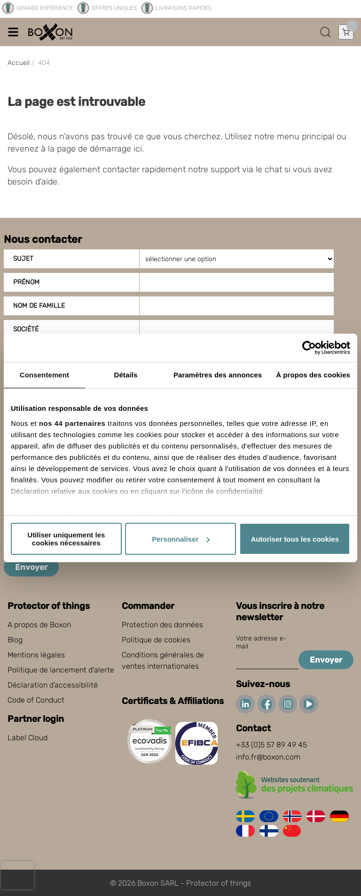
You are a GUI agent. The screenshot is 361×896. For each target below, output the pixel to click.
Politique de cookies (156, 639)
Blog (15, 639)
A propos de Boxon (39, 624)
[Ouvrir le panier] (345, 32)
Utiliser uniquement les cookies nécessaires (66, 539)
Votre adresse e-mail (261, 642)
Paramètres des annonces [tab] (217, 375)
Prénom (26, 282)
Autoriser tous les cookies (295, 539)
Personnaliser (181, 539)
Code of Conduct (36, 700)
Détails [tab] (125, 375)
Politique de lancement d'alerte (61, 669)
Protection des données (162, 624)
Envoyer (31, 567)
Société (26, 329)
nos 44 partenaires (72, 423)
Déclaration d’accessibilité (53, 684)
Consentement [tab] (44, 375)
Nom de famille (39, 306)
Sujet (23, 259)
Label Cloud (27, 737)
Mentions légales (36, 654)
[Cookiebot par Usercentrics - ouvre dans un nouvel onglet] (309, 348)
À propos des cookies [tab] (313, 375)
